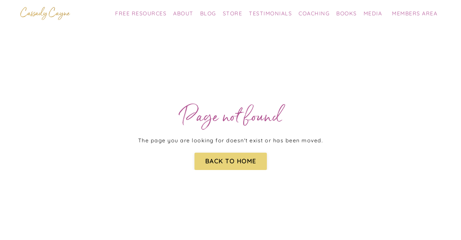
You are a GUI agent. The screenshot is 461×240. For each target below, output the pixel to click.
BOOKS (346, 13)
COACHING (314, 13)
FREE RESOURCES (140, 13)
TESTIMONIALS (270, 13)
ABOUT (183, 13)
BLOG (208, 13)
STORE (233, 13)
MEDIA (373, 13)
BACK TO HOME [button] (230, 161)
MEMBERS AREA (414, 13)
